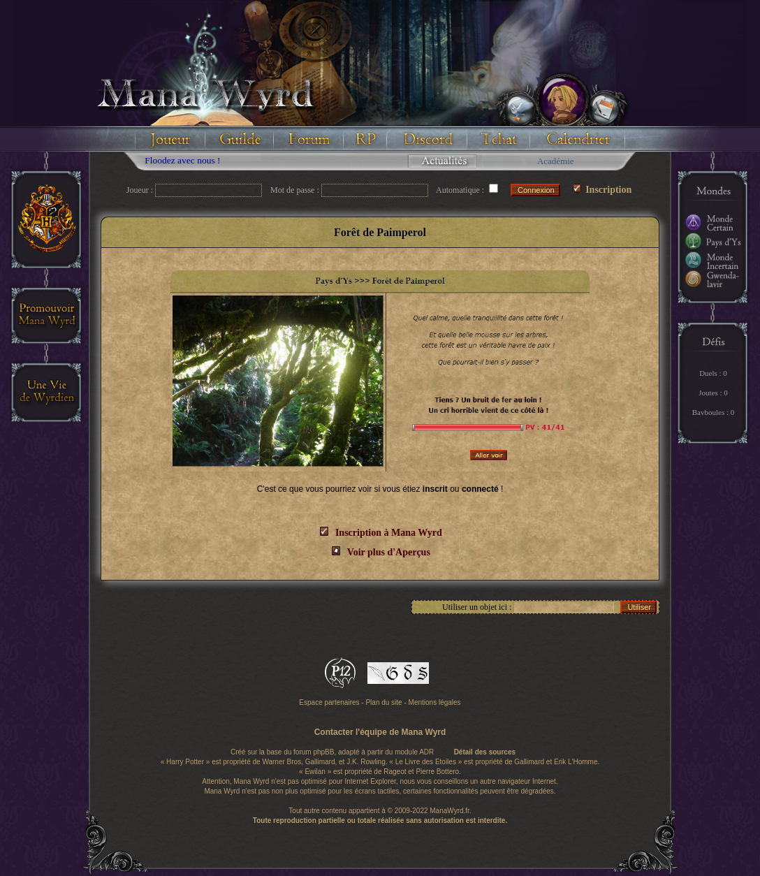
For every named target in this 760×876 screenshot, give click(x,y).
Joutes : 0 (713, 392)
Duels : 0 (713, 373)
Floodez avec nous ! (188, 160)
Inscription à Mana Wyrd (388, 532)
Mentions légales (435, 702)
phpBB (323, 752)
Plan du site (383, 702)
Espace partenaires (329, 702)
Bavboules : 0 (713, 412)
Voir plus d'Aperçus (388, 552)
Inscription (602, 189)
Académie (555, 161)
